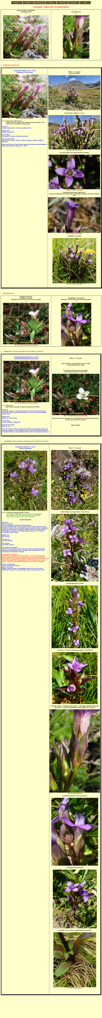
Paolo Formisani (30, 59)
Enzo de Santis (79, 110)
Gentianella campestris (22, 447)
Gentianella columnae (20, 70)
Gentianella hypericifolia (21, 357)
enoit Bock (31, 345)
